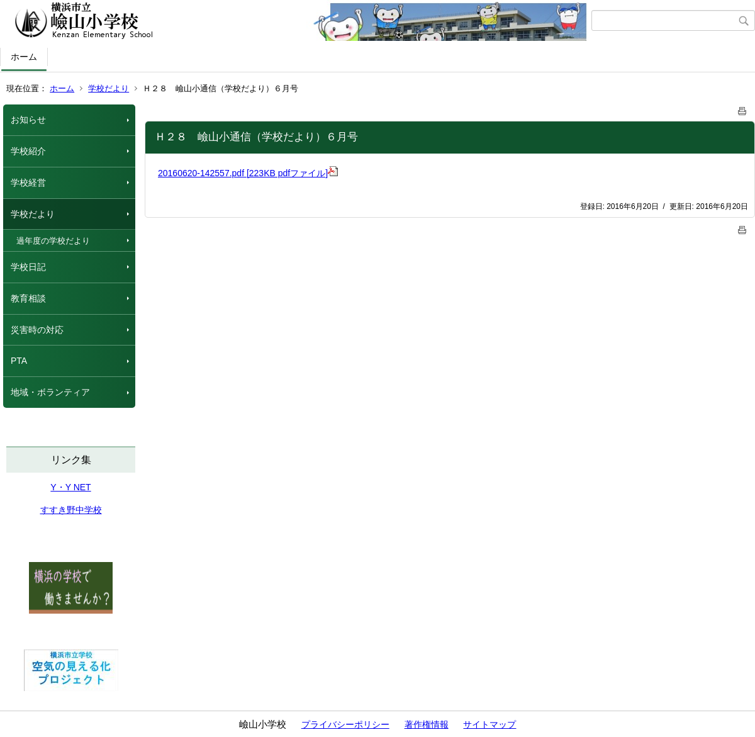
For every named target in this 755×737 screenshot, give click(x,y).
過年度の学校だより (53, 240)
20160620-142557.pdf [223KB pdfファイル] (248, 173)
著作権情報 (427, 724)
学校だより (108, 88)
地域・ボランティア (50, 392)
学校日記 (28, 267)
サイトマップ (489, 724)
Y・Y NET (70, 487)
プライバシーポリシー (345, 724)
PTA (19, 361)
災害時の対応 (37, 330)
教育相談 (28, 298)
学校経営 (28, 182)
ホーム (24, 57)
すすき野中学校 (71, 510)
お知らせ (28, 120)
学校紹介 (28, 151)
